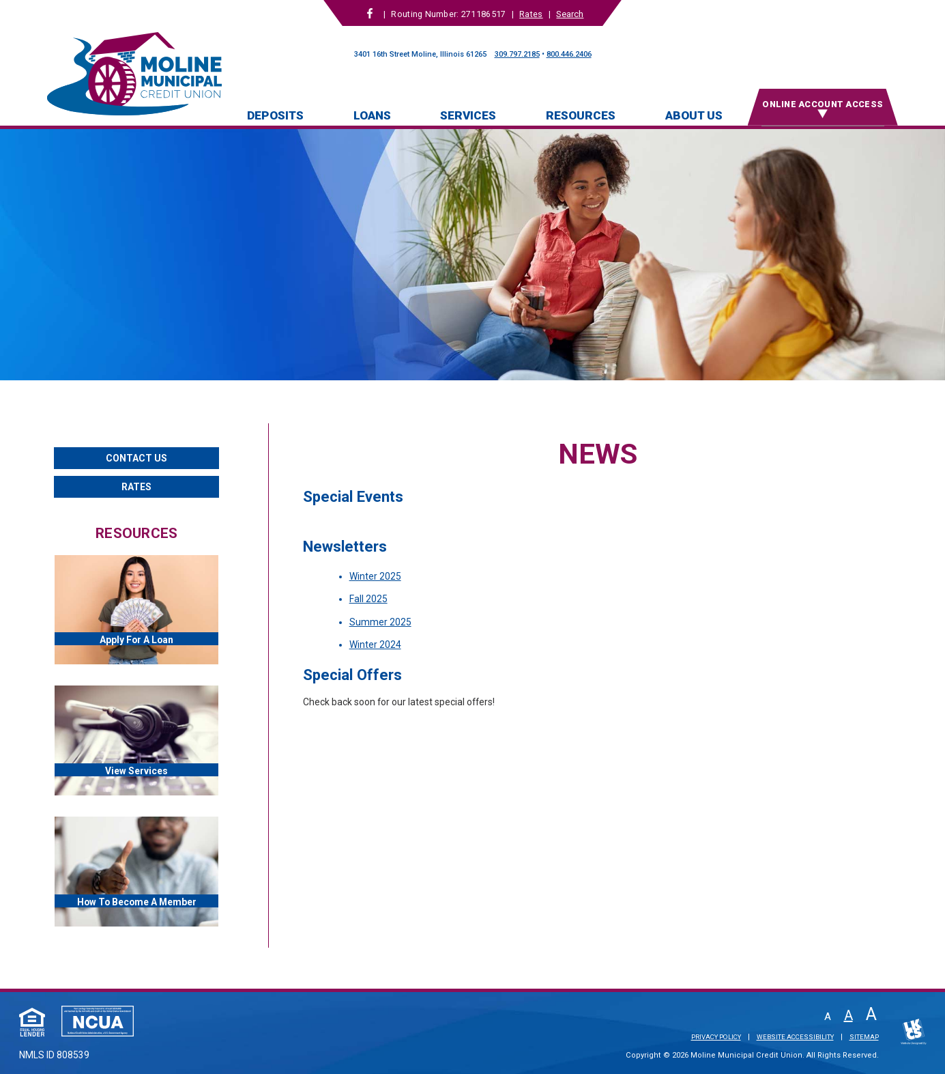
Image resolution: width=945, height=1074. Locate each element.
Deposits (275, 115)
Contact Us (136, 458)
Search (569, 14)
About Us (694, 115)
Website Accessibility (795, 1037)
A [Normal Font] (848, 1015)
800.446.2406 (569, 54)
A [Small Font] (827, 1017)
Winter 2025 (375, 576)
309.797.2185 (517, 54)
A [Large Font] (871, 1014)
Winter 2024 (375, 644)
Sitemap (864, 1037)
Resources (580, 115)
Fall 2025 (368, 598)
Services (468, 115)
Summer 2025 (380, 622)
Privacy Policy (716, 1037)
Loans (372, 115)
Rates (530, 14)
